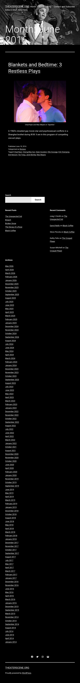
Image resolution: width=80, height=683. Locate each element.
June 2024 (9, 348)
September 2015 (12, 610)
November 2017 (12, 546)
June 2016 (9, 589)
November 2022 (12, 415)
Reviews (23, 149)
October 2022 (10, 419)
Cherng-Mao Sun (29, 152)
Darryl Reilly (55, 226)
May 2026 (9, 266)
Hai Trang (21, 155)
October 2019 (10, 482)
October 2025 (10, 291)
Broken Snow (10, 223)
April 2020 (9, 468)
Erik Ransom (13, 155)
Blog (49, 6)
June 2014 (9, 635)
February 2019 (11, 504)
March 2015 (10, 613)
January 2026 (11, 280)
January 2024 (11, 365)
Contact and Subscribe (64, 6)
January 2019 (11, 507)
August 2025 (10, 298)
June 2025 (9, 305)
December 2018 (11, 511)
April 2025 (9, 312)
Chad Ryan (18, 152)
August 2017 (10, 557)
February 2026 (11, 277)
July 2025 (9, 302)
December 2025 (11, 284)
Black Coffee (10, 230)
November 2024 (12, 330)
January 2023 (11, 408)
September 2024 (12, 337)
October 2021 (10, 447)
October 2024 (10, 333)
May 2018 (9, 525)
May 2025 (9, 309)
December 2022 (11, 411)
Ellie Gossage (53, 152)
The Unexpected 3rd (13, 216)
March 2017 (10, 571)
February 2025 (11, 319)
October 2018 (10, 514)
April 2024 (9, 355)
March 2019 (10, 500)
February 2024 (11, 362)
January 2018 (11, 539)
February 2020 (11, 472)
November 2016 (12, 585)
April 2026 (9, 270)
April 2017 (9, 567)
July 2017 (9, 560)
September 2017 (12, 553)
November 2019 (12, 479)
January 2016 (11, 603)
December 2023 (11, 369)
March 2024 (10, 358)
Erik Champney (63, 152)
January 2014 (11, 642)
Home (33, 6)
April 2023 (9, 397)
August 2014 (10, 628)
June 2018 (9, 521)
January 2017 (11, 578)
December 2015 (11, 606)
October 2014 (10, 621)
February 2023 (11, 404)
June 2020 (9, 465)
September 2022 (12, 422)
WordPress (26, 673)
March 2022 (10, 440)
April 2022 (9, 436)
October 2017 (10, 550)
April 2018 (9, 528)
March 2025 (10, 316)
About (41, 6)
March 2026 (10, 273)
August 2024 (10, 341)
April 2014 (9, 638)
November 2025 (12, 287)
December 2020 (11, 454)
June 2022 (9, 433)
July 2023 (9, 387)
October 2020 (10, 461)
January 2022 (11, 443)
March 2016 (10, 599)
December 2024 (11, 326)
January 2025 (11, 323)
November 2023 (12, 372)
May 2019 (9, 493)
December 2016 (11, 582)
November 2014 (12, 617)
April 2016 (9, 596)
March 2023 (10, 401)
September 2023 (12, 380)
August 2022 (10, 426)
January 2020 (11, 475)
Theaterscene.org (17, 6)
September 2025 (12, 294)
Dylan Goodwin (41, 152)
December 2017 (11, 543)
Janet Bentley (31, 155)
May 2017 (9, 564)
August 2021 (10, 450)
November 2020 (12, 458)
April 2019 (9, 497)
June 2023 (9, 390)
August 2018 (10, 518)
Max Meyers (41, 155)
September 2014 (12, 624)
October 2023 (10, 376)
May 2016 (9, 592)
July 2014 (9, 631)
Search (8, 195)
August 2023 (10, 383)
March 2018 (10, 532)
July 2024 (9, 344)
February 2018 (11, 535)
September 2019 (12, 486)
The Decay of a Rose (13, 227)
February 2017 (11, 574)
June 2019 (9, 489)
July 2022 (9, 429)
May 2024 (9, 351)
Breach (8, 220)
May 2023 (9, 394)
